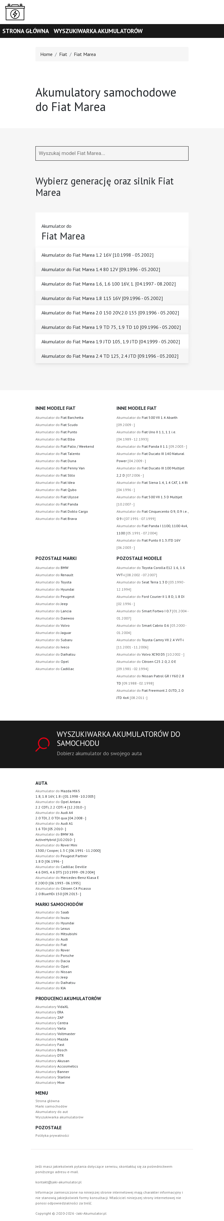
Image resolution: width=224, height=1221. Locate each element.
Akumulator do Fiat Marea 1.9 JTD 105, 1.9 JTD (110, 341)
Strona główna (25, 31)
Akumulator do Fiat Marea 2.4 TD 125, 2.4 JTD (109, 356)
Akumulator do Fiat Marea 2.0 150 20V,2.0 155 (110, 313)
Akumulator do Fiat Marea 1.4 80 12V (100, 269)
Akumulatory (51, 1006)
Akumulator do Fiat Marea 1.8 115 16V (102, 298)
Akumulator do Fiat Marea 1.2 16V (97, 255)
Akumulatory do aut (51, 1111)
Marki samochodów (51, 1106)
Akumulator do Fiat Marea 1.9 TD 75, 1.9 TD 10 (111, 327)
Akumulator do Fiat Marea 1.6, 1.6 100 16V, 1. (108, 284)
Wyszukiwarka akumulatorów (98, 31)
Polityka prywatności (52, 1135)
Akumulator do (59, 417)
